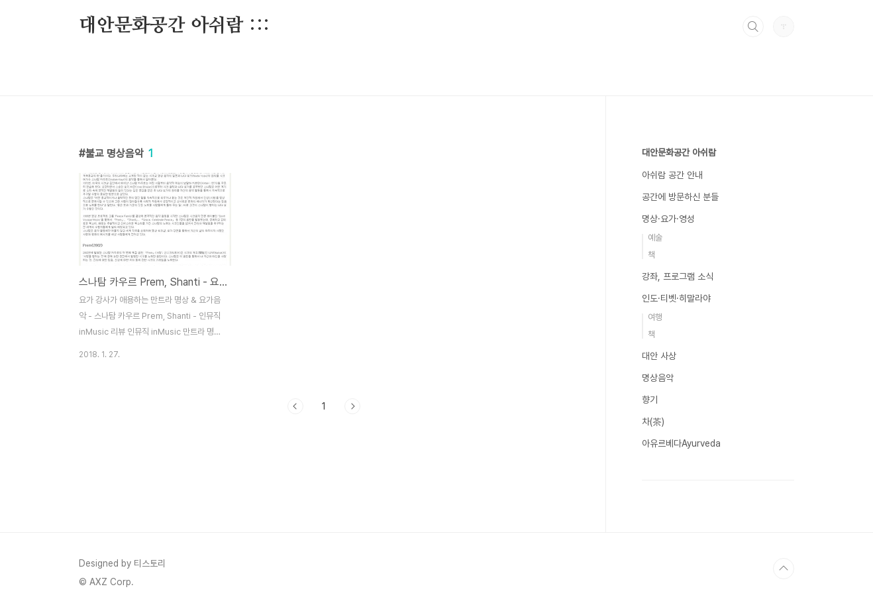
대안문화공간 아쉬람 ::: (174, 26)
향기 (650, 399)
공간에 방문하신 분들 (680, 197)
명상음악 (658, 377)
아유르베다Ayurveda (681, 443)
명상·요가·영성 (668, 218)
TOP (783, 568)
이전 (295, 406)
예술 (655, 238)
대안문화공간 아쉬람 (679, 152)
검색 (753, 26)
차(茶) (653, 421)
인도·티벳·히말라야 (676, 298)
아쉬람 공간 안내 (672, 175)
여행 (655, 317)
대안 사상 (659, 356)
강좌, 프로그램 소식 (677, 276)
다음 (352, 406)
